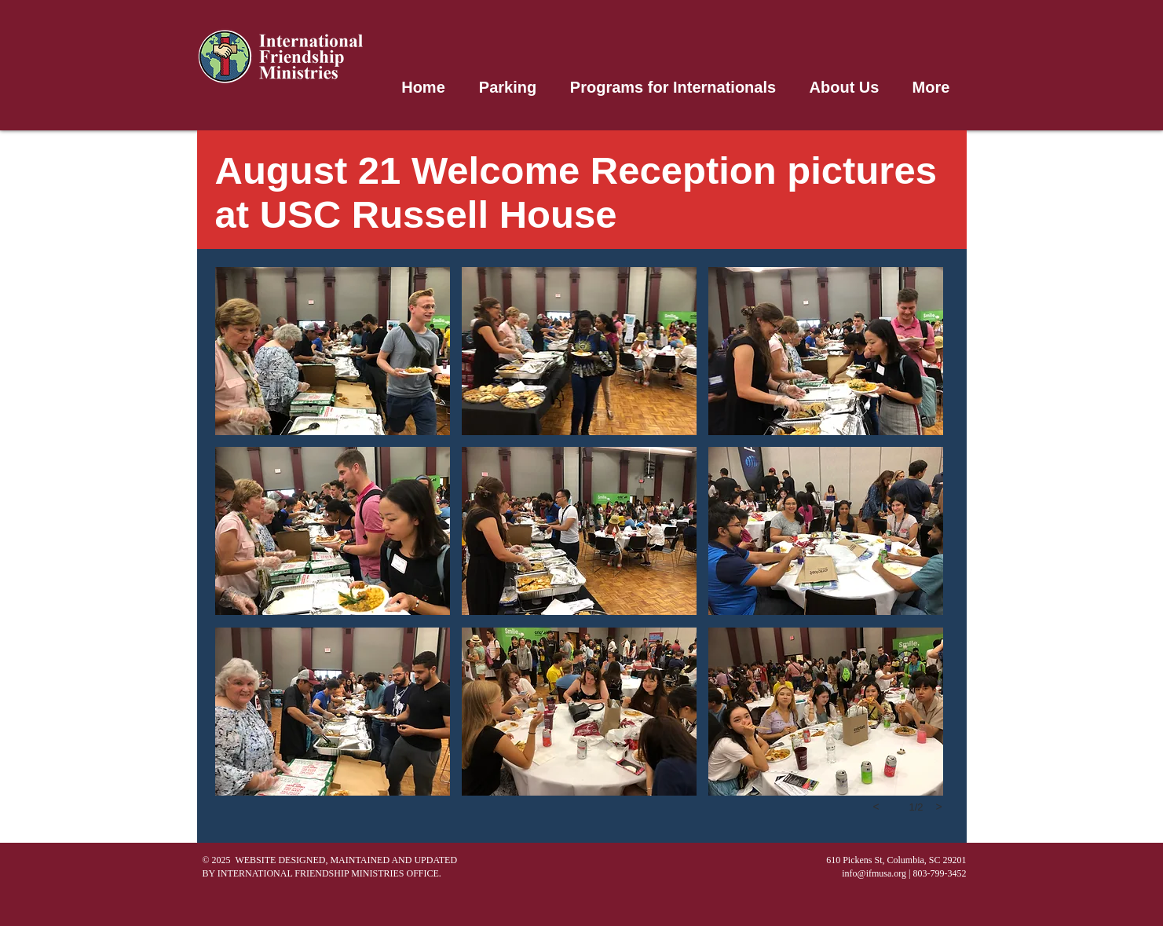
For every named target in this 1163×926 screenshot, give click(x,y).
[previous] (876, 807)
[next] (939, 807)
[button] (332, 351)
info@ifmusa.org (874, 873)
